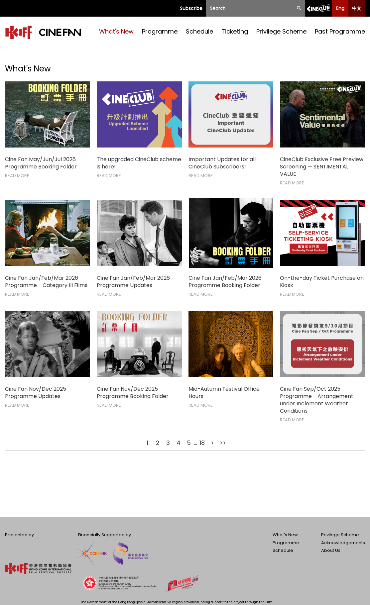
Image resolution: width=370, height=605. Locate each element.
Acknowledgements (343, 543)
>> (222, 443)
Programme (160, 31)
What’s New (285, 535)
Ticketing (234, 31)
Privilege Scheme (281, 31)
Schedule (199, 31)
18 (202, 443)
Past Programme (340, 31)
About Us (330, 550)
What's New (116, 31)
